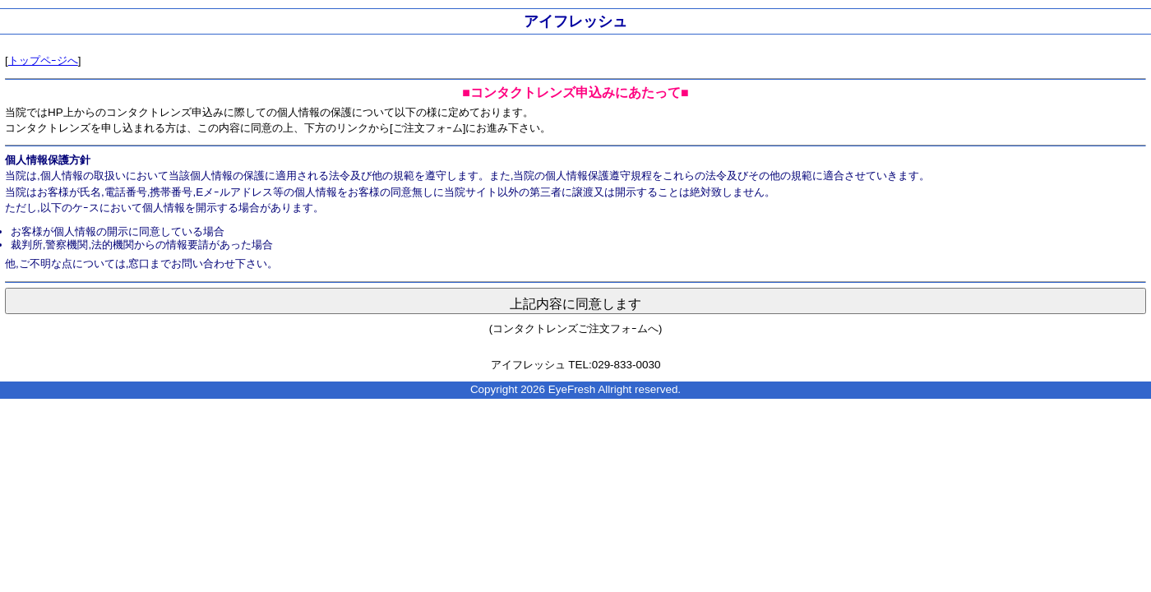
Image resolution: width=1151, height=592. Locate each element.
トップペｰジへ (43, 60)
